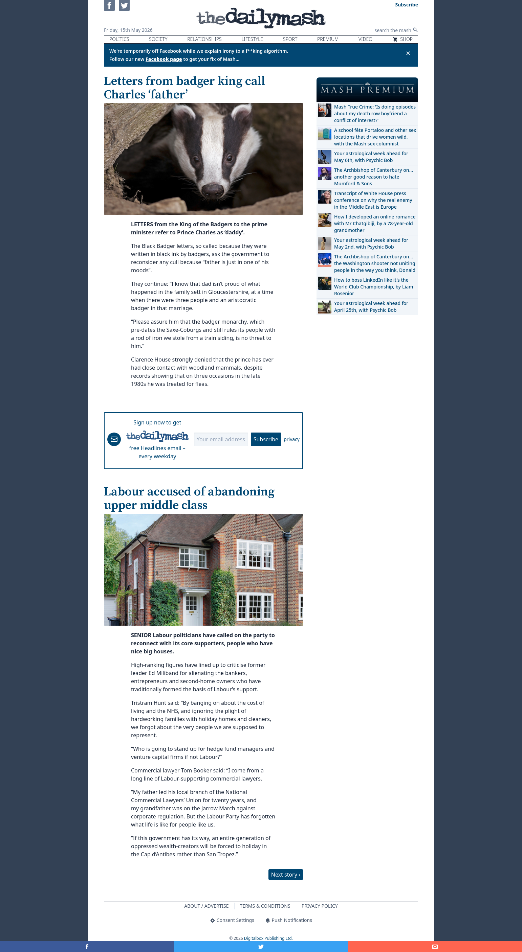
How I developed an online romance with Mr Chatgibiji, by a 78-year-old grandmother (374, 223)
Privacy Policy (320, 906)
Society (158, 39)
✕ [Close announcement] (408, 53)
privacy (292, 439)
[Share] (435, 946)
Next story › (285, 874)
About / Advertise (206, 906)
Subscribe (266, 439)
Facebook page (164, 59)
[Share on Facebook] (87, 946)
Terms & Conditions (265, 906)
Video (365, 39)
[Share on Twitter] (261, 946)
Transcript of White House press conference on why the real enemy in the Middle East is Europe (373, 200)
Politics (119, 39)
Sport (290, 39)
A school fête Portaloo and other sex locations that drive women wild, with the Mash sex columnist (375, 137)
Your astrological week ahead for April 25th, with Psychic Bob (371, 306)
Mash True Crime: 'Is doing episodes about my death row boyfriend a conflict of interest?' (375, 113)
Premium (328, 39)
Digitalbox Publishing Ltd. (268, 938)
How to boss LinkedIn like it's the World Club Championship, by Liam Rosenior (373, 287)
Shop (402, 39)
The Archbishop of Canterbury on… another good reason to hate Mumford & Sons (373, 177)
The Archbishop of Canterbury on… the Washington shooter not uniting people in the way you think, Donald (374, 263)
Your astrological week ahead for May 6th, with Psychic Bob (371, 156)
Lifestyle (252, 39)
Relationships (204, 39)
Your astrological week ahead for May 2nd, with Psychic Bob (371, 243)
